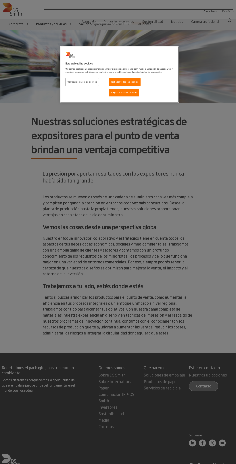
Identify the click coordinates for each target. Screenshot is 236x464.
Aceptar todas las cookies (124, 92)
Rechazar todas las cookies (125, 82)
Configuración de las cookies (82, 82)
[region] (119, 74)
